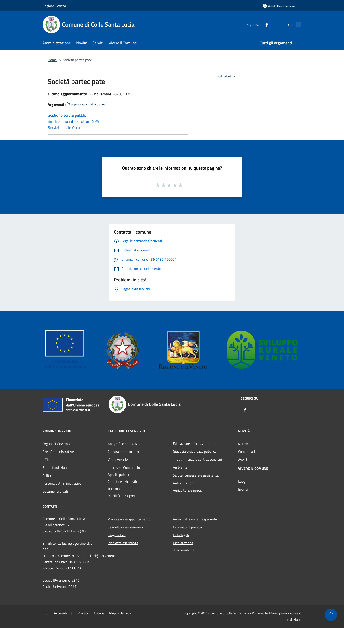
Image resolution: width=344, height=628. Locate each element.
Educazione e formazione (191, 443)
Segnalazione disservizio (126, 527)
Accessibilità (63, 613)
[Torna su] (331, 615)
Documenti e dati (55, 491)
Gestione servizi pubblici (67, 115)
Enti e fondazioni (55, 467)
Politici (48, 475)
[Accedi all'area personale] (279, 6)
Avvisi (242, 459)
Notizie (243, 443)
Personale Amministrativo (62, 483)
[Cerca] (296, 24)
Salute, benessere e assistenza (196, 475)
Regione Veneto (54, 5)
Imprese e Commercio (124, 467)
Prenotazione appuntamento (129, 519)
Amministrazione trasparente (195, 519)
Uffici (46, 459)
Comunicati (246, 451)
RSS (46, 613)
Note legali (181, 535)
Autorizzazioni (183, 483)
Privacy (83, 613)
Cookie (99, 613)
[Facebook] (257, 24)
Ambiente (180, 467)
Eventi (243, 489)
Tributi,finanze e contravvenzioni (197, 459)
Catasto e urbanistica (123, 481)
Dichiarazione (183, 543)
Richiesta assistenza (123, 543)
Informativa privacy (187, 527)
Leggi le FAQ (117, 535)
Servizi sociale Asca (64, 128)
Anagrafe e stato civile (124, 443)
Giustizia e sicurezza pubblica (194, 451)
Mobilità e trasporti (122, 495)
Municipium (278, 613)
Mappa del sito (120, 613)
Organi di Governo (56, 443)
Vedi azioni (227, 76)
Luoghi (243, 481)
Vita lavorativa (118, 459)
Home (52, 59)
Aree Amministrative (58, 451)
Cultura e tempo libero (124, 451)
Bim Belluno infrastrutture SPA (73, 121)
